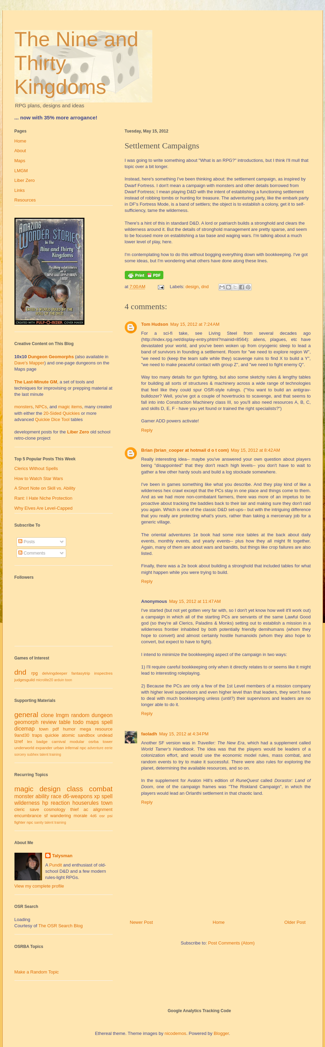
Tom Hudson (154, 324)
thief (74, 809)
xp (97, 796)
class (75, 789)
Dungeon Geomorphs (51, 356)
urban (59, 747)
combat (100, 789)
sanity (38, 822)
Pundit (55, 865)
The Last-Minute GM (35, 381)
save (34, 809)
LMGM (21, 170)
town (43, 729)
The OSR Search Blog (60, 925)
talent (44, 754)
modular (77, 741)
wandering (60, 815)
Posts (26, 541)
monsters (23, 406)
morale (81, 815)
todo (78, 722)
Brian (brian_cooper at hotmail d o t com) (185, 450)
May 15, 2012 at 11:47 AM (195, 601)
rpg (34, 673)
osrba (94, 741)
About (20, 150)
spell (106, 722)
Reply (147, 430)
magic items (70, 406)
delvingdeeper (54, 673)
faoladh (149, 733)
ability (42, 796)
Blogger (221, 1033)
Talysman (62, 855)
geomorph (26, 722)
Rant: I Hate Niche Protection (43, 498)
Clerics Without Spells (36, 468)
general (26, 714)
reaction (60, 803)
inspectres (103, 673)
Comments (31, 553)
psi (110, 815)
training (55, 754)
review (49, 722)
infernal (71, 747)
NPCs (41, 406)
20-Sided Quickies (61, 413)
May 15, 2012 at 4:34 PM (184, 733)
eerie (108, 748)
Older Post (294, 922)
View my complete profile (39, 886)
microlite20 (44, 680)
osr (102, 815)
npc (83, 747)
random (80, 715)
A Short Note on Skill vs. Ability (44, 488)
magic (23, 789)
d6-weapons (77, 796)
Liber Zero (24, 180)
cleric (19, 809)
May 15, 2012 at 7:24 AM (195, 324)
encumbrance (28, 815)
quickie (52, 735)
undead (105, 735)
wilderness (27, 803)
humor (69, 729)
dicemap (24, 729)
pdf (56, 729)
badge (42, 741)
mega (85, 729)
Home (219, 922)
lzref (18, 741)
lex (29, 741)
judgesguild (24, 679)
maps (92, 722)
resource (104, 729)
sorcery (20, 754)
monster (24, 796)
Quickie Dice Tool (52, 419)
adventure (95, 748)
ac (85, 809)
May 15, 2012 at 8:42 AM (255, 450)
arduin (59, 680)
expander (43, 747)
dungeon (102, 715)
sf (46, 815)
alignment (102, 809)
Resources (25, 200)
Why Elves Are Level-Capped (43, 508)
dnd (205, 286)
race (56, 796)
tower (108, 741)
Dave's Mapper (29, 362)
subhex (33, 754)
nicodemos (175, 1033)
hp (45, 803)
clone (47, 715)
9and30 (21, 735)
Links (19, 190)
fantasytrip (80, 673)
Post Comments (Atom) (231, 943)
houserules (85, 803)
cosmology (54, 809)
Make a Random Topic (36, 972)
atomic (68, 735)
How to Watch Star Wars (38, 478)
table (65, 722)
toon (68, 680)
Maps (20, 160)
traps (37, 735)
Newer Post (141, 922)
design (192, 286)
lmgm (62, 715)
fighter (20, 822)
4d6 (93, 815)
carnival (58, 741)
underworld (24, 747)
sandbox (86, 735)
